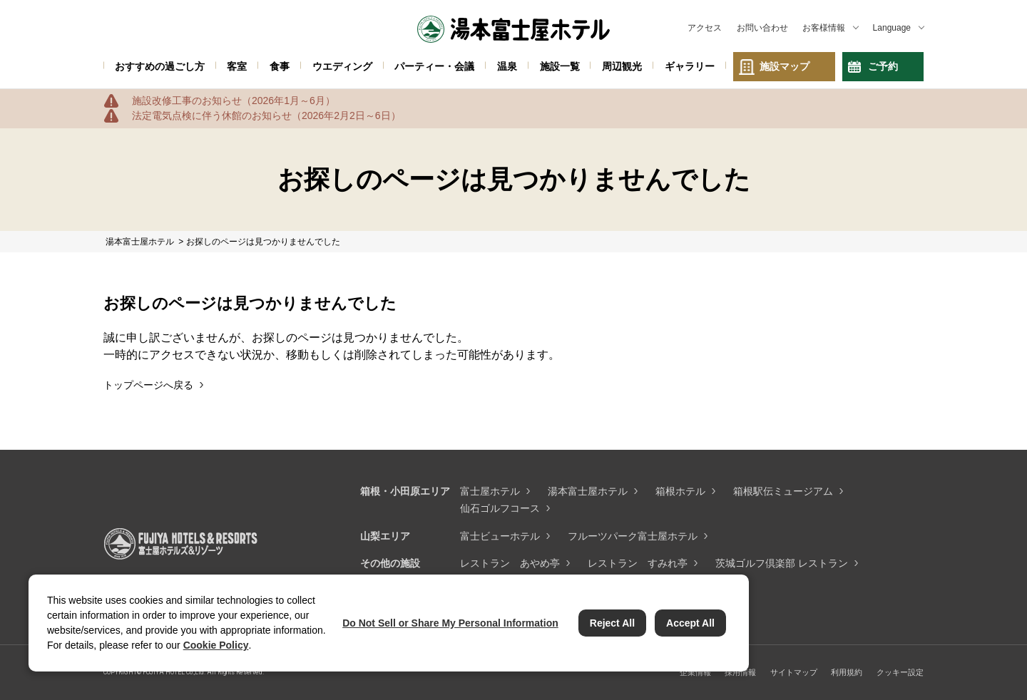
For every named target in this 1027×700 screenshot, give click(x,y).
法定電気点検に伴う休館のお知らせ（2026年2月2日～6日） (266, 115)
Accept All (690, 623)
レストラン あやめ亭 (510, 563)
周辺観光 (622, 66)
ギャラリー (690, 66)
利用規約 (846, 672)
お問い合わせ (762, 28)
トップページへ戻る (148, 385)
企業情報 (695, 672)
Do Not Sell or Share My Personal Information (450, 623)
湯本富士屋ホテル (588, 491)
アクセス (705, 28)
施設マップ (784, 66)
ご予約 (883, 66)
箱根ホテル (680, 491)
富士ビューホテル (500, 536)
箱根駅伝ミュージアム (783, 491)
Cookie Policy (216, 645)
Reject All (612, 623)
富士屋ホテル (490, 491)
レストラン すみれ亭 (638, 563)
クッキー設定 (900, 672)
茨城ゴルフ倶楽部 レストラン (781, 563)
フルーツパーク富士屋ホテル (633, 536)
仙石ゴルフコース (500, 508)
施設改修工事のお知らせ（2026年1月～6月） (233, 100)
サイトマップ (793, 672)
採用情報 (740, 672)
